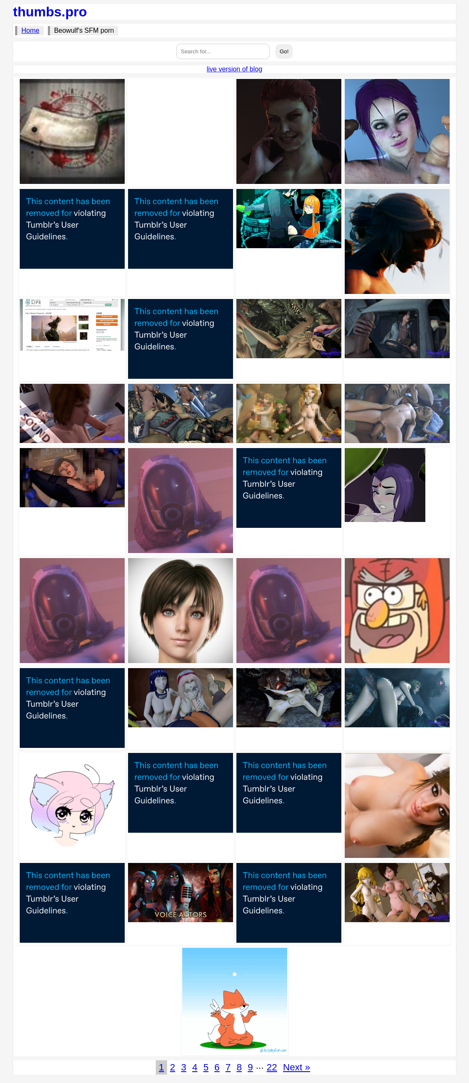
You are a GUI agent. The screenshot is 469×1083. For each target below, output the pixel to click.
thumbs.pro (50, 11)
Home (30, 30)
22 (272, 1067)
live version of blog (234, 69)
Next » (296, 1067)
